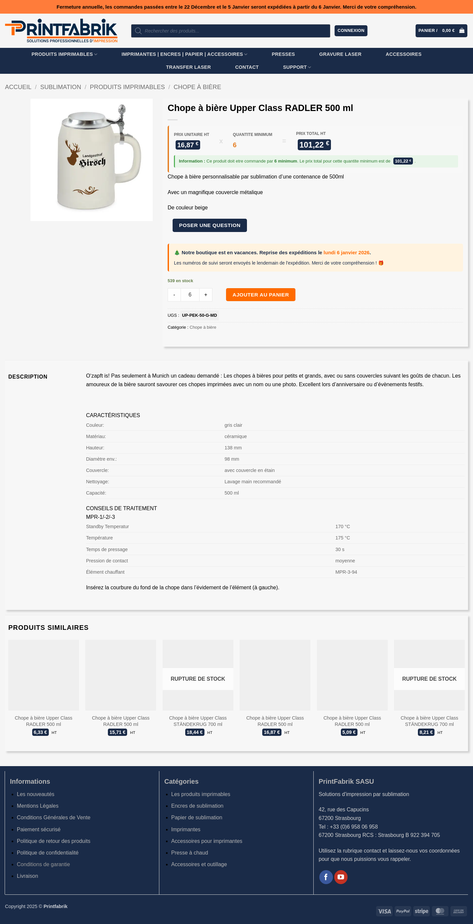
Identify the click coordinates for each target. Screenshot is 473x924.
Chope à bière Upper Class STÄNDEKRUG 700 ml (198, 721)
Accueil (18, 86)
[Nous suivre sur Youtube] (341, 877)
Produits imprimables (64, 54)
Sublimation (60, 86)
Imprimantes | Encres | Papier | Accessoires (184, 54)
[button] (351, 30)
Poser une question (210, 225)
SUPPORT (297, 67)
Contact (247, 67)
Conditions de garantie (43, 864)
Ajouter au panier (261, 294)
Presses (283, 54)
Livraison (27, 876)
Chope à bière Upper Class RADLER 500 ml (43, 721)
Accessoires (404, 54)
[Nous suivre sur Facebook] (326, 877)
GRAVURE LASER (340, 54)
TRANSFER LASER (188, 67)
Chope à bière (197, 86)
